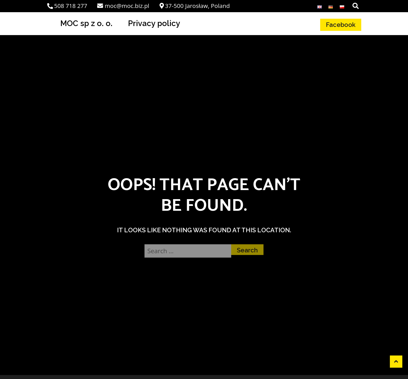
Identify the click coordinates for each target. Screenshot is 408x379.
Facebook (341, 24)
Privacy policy (154, 23)
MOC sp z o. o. (86, 23)
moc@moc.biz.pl (123, 6)
